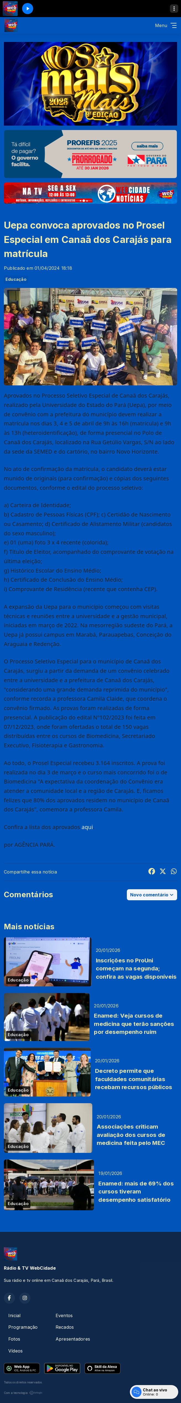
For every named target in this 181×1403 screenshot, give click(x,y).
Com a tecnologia (23, 1393)
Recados (65, 1327)
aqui (87, 827)
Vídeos (15, 1351)
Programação (23, 1327)
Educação (16, 279)
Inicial (14, 1315)
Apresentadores (73, 1339)
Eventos (64, 1315)
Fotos (14, 1339)
